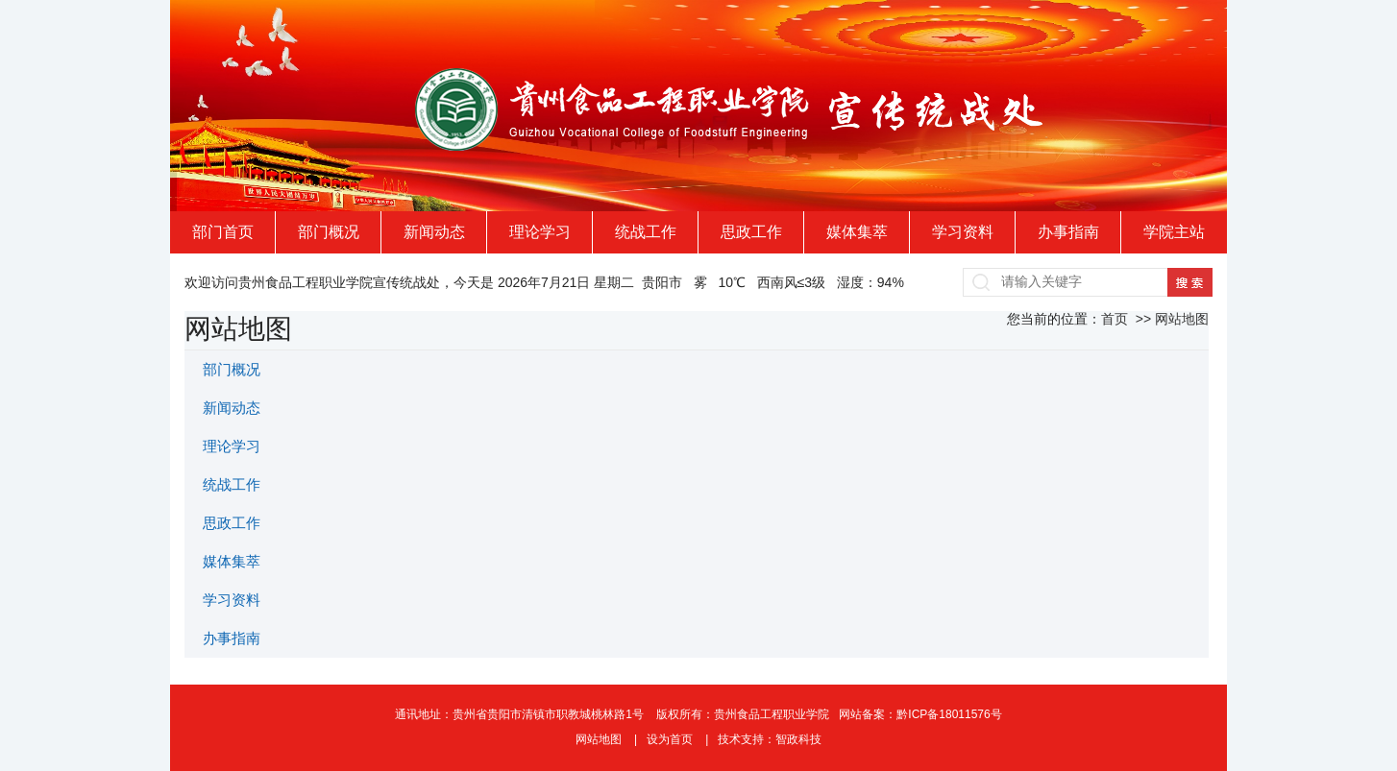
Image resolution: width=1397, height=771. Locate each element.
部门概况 (328, 232)
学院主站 (1174, 232)
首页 (1114, 318)
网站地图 (600, 739)
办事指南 (1068, 232)
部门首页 (223, 232)
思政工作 (751, 232)
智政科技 (798, 739)
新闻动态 (434, 232)
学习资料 (962, 232)
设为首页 (671, 739)
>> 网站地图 (1170, 318)
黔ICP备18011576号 (948, 714)
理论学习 (540, 232)
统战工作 (645, 232)
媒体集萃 (857, 232)
